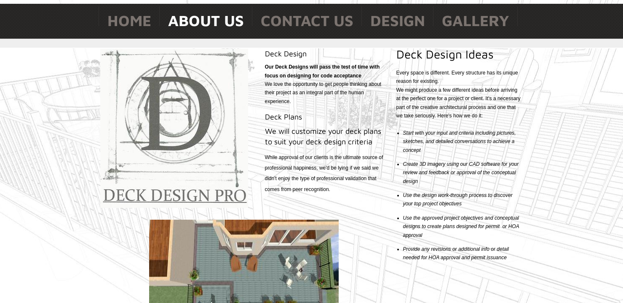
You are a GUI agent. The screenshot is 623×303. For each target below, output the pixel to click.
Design (397, 20)
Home (129, 20)
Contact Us (307, 20)
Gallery (475, 20)
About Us (206, 20)
